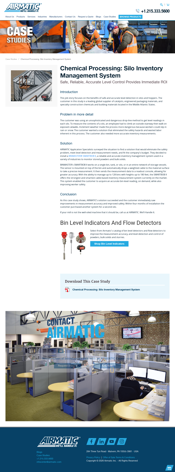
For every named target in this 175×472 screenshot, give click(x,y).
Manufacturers (55, 16)
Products (21, 16)
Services (31, 16)
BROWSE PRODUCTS (130, 16)
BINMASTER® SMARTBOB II (82, 155)
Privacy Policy (93, 457)
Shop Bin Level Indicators (109, 244)
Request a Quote (85, 16)
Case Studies (110, 16)
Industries (42, 16)
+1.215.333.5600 (155, 11)
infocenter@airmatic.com (49, 462)
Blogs (98, 16)
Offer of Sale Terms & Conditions (119, 457)
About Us (9, 16)
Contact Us (70, 16)
